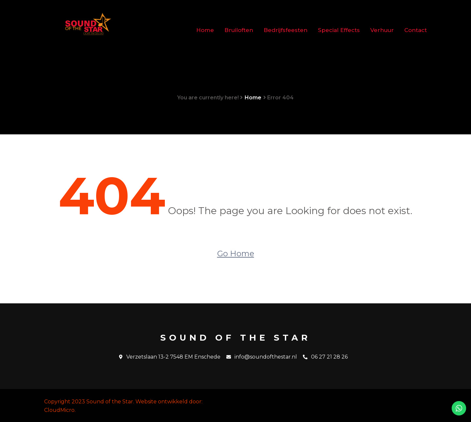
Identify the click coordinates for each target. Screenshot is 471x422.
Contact (415, 30)
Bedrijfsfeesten (285, 30)
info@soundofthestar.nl (261, 357)
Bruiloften (238, 30)
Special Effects (339, 30)
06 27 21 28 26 (325, 357)
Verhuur (382, 30)
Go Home (235, 253)
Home (205, 30)
